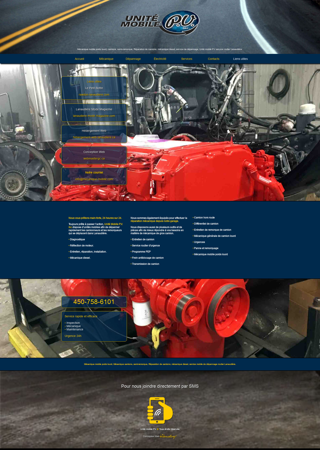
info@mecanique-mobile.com (94, 179)
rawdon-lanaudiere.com (94, 94)
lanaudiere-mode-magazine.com (94, 115)
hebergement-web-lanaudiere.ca (94, 137)
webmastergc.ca (94, 158)
